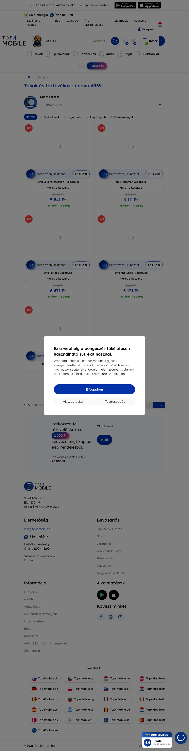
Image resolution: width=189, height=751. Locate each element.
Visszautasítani (74, 401)
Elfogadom (94, 389)
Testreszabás (115, 401)
